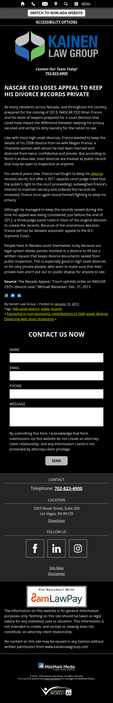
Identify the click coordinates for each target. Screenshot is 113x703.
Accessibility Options (56, 22)
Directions (56, 520)
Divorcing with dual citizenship (29, 319)
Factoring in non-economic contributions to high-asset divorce (57, 313)
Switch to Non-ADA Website (56, 13)
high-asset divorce (26, 309)
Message (17, 404)
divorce (97, 173)
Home (23, 3)
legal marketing (52, 678)
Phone (16, 386)
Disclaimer (56, 573)
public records (51, 309)
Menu (85, 3)
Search (66, 3)
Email (45, 3)
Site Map (56, 568)
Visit (55, 3)
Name (14, 349)
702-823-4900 (56, 73)
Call (33, 3)
